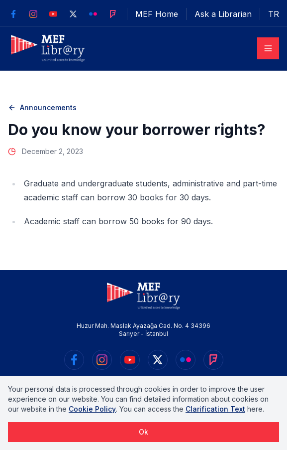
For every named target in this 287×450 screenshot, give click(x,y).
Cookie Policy (92, 409)
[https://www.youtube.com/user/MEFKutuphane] (53, 14)
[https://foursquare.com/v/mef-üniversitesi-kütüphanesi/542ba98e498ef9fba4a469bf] (113, 14)
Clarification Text (215, 409)
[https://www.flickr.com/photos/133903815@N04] (93, 14)
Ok (143, 432)
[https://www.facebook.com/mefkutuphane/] (13, 14)
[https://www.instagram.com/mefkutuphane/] (33, 14)
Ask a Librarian (223, 14)
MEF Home (156, 14)
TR (273, 14)
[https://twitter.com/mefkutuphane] (73, 14)
